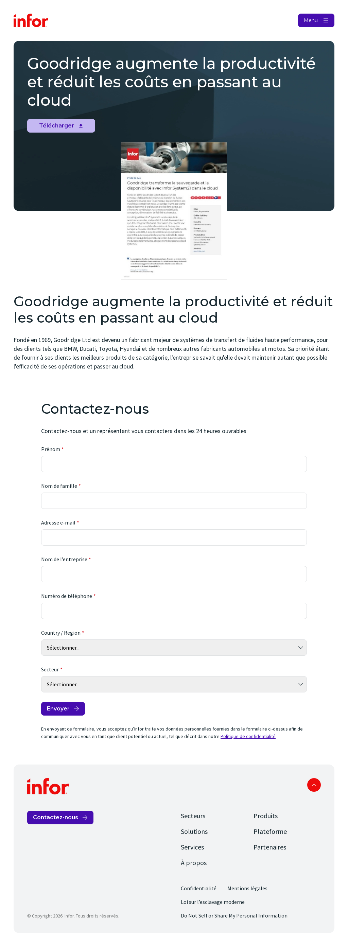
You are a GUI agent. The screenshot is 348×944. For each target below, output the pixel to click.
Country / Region (61, 632)
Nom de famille (59, 485)
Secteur (50, 669)
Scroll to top (314, 785)
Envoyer (58, 708)
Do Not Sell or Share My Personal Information (234, 915)
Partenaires (270, 847)
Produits (266, 815)
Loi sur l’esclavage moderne (213, 901)
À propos (194, 862)
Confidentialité (198, 888)
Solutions (194, 831)
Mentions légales (247, 888)
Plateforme (270, 831)
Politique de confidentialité (248, 736)
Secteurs (193, 815)
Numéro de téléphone (66, 596)
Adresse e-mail (58, 522)
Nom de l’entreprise (64, 559)
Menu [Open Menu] (311, 20)
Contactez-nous (55, 817)
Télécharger (56, 125)
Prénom (50, 449)
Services (192, 847)
